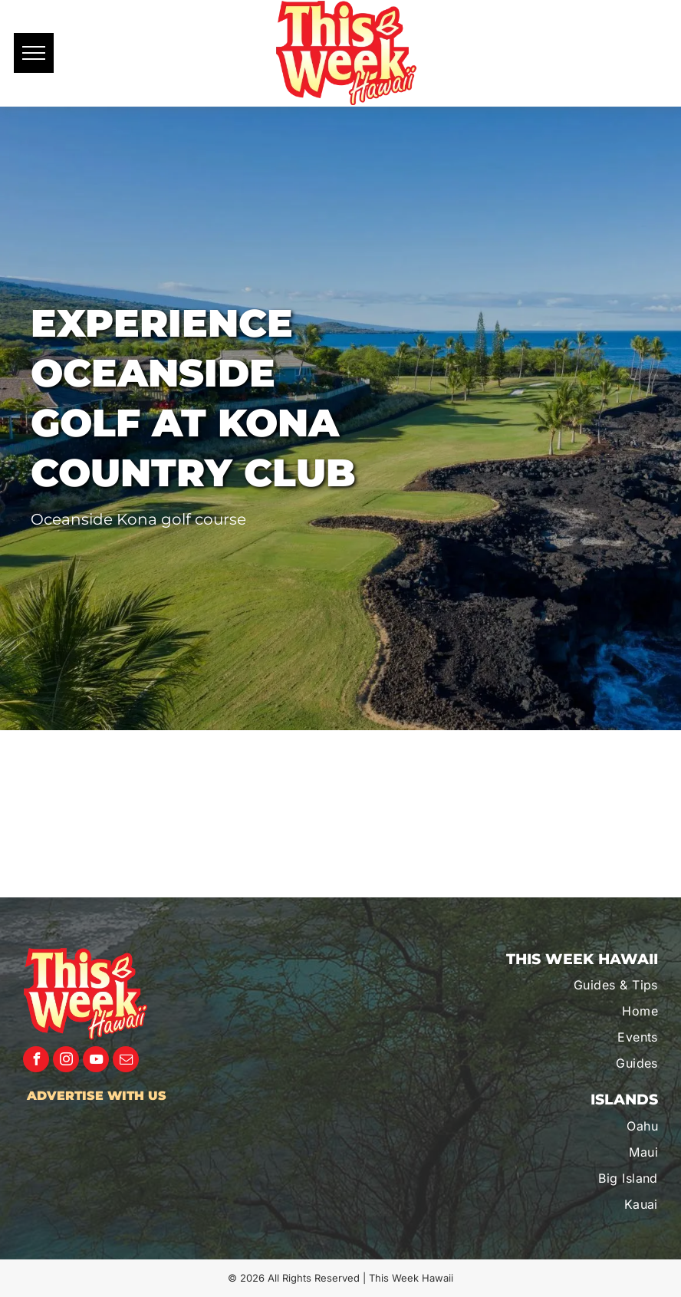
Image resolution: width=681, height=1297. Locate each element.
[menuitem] (563, 985)
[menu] (34, 53)
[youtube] (96, 1061)
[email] (126, 1061)
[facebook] (36, 1061)
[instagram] (66, 1061)
